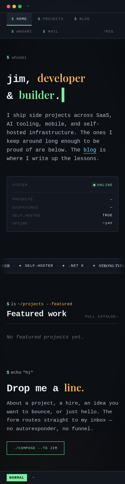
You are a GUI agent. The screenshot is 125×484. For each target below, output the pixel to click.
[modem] (14, 6)
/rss (108, 31)
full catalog (100, 316)
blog (89, 150)
